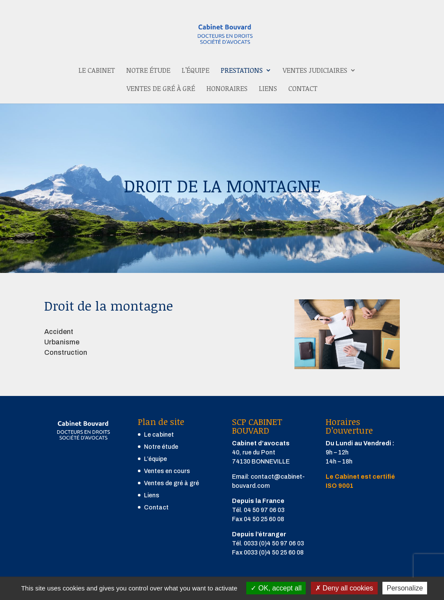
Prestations (242, 71)
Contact (302, 89)
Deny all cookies (344, 588)
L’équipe (195, 71)
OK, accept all (276, 588)
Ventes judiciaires (315, 71)
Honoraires (227, 89)
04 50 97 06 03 (264, 510)
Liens (268, 89)
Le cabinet (96, 71)
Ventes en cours (167, 471)
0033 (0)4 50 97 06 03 (274, 543)
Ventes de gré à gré (161, 89)
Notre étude (148, 71)
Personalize (405, 588)
